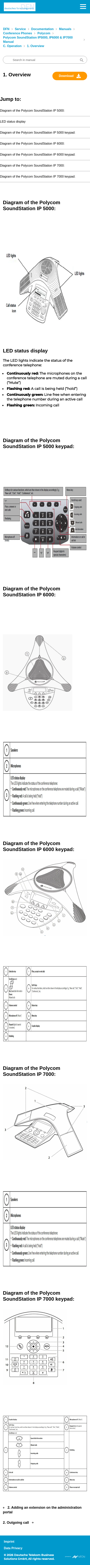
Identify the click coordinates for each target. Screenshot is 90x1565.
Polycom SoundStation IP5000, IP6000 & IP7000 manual (38, 39)
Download (66, 76)
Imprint (9, 1541)
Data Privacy (13, 1548)
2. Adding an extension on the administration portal (42, 1510)
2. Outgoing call (16, 1523)
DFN (6, 29)
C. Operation (12, 46)
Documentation (42, 29)
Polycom (43, 33)
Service (20, 29)
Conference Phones (17, 33)
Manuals (65, 29)
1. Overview (35, 46)
